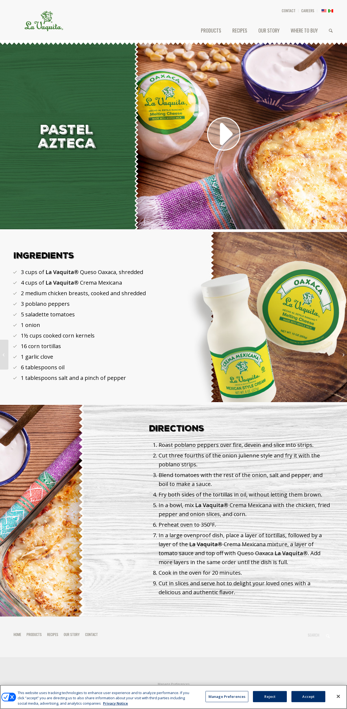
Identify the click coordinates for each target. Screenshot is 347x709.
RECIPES (52, 634)
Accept (308, 698)
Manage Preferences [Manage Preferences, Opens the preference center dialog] (226, 698)
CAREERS (307, 10)
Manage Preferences (173, 684)
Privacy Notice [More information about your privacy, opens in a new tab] (115, 705)
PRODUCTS (34, 634)
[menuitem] (288, 10)
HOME (17, 634)
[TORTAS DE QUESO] (343, 355)
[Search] (330, 30)
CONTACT (288, 10)
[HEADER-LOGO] (44, 21)
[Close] (338, 698)
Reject (269, 698)
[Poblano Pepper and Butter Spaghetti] (4, 355)
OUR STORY (72, 634)
